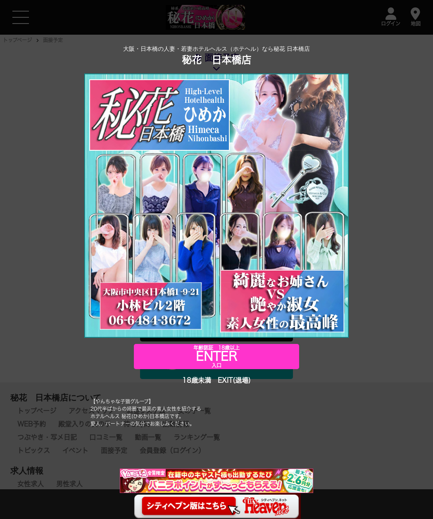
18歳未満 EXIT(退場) (216, 380)
